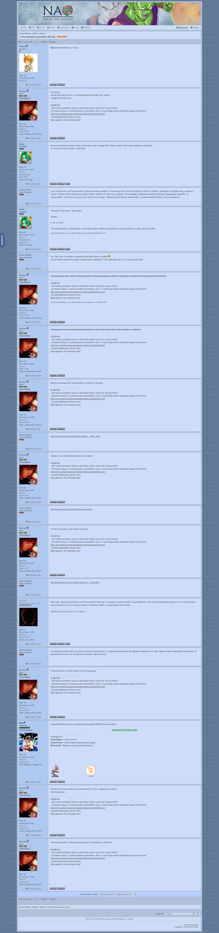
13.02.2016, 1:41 (33, 429)
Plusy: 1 (22, 172)
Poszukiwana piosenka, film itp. (38, 36)
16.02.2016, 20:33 (33, 644)
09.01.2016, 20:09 (33, 184)
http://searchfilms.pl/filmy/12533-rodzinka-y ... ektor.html (75, 582)
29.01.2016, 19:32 (33, 249)
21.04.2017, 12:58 (33, 717)
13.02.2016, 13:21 (33, 522)
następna (52, 42)
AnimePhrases (118, 919)
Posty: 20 (22, 81)
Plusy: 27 (22, 760)
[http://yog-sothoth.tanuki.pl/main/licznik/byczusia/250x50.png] (78, 114)
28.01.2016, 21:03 (33, 204)
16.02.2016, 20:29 (33, 595)
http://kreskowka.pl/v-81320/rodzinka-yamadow (71, 509)
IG (77, 611)
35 (42, 42)
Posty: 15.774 (24, 637)
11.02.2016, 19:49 (33, 376)
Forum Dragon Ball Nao (109, 13)
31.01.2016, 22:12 (33, 322)
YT (85, 611)
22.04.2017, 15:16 (33, 782)
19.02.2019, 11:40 (33, 889)
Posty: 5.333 (24, 762)
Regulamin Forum (56, 611)
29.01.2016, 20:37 (33, 269)
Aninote (109, 919)
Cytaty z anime (67, 611)
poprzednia (28, 42)
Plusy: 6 (22, 129)
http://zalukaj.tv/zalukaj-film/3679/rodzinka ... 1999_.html (75, 436)
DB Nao (89, 919)
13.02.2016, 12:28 (33, 449)
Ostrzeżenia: (24, 175)
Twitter (81, 611)
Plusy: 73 (22, 635)
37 (47, 42)
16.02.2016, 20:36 (33, 664)
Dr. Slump (129, 919)
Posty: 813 (23, 177)
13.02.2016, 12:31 (33, 502)
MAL (74, 611)
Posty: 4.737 (24, 131)
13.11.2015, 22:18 (33, 85)
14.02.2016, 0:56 (33, 575)
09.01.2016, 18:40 (33, 138)
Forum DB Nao (25, 907)
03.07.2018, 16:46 (33, 835)
